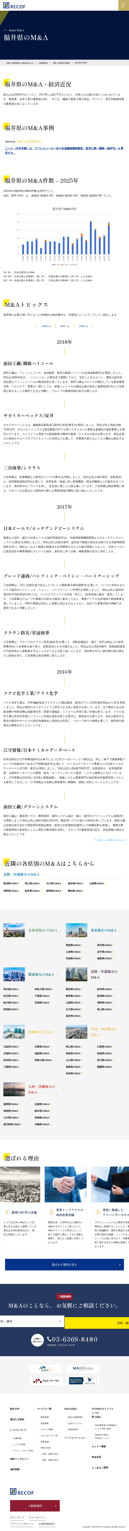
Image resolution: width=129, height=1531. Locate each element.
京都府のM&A (10, 1054)
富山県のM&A (32, 884)
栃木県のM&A (10, 1003)
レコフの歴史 (19, 1442)
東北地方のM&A (104, 930)
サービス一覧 (44, 1414)
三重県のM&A (10, 1067)
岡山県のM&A (73, 1047)
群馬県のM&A (10, 1010)
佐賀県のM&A (42, 1105)
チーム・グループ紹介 (23, 1448)
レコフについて (18, 1429)
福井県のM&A (75, 884)
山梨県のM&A (96, 884)
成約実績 (14, 1462)
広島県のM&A (104, 1047)
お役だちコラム (75, 1427)
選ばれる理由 (17, 1421)
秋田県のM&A (104, 946)
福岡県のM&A (10, 1105)
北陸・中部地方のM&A (70, 63)
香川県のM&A (104, 1061)
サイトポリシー (37, 1510)
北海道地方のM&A (42, 930)
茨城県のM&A (42, 1003)
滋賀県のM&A (42, 1054)
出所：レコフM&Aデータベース (111, 841)
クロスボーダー (48, 1439)
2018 (43, 326)
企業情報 (17, 1436)
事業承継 (45, 1421)
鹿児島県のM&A (11, 1125)
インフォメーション (75, 1440)
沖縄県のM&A (42, 1125)
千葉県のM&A (42, 996)
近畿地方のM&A (41, 1032)
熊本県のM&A (42, 1111)
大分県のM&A (10, 1118)
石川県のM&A (53, 884)
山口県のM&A (73, 1061)
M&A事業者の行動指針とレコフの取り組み (106, 1431)
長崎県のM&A (10, 1111)
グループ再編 (47, 1433)
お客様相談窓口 (47, 1516)
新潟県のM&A (10, 884)
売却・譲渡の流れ (50, 1458)
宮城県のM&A (73, 959)
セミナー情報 (99, 1448)
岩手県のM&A (104, 952)
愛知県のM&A (75, 891)
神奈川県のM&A (43, 990)
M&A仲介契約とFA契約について (102, 1440)
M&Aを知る (70, 1414)
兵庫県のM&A (42, 1047)
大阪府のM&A (10, 1047)
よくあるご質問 (100, 1463)
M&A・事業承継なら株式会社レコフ (23, 63)
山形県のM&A (73, 952)
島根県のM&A (104, 1054)
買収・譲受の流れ (50, 1464)
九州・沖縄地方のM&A (41, 1090)
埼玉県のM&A (10, 996)
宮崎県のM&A (42, 1118)
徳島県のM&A (73, 1067)
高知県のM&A (73, 1074)
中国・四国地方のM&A (104, 1032)
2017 (63, 326)
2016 (83, 326)
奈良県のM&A (10, 1061)
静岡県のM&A (53, 891)
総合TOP (15, 1414)
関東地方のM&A (41, 975)
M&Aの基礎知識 (75, 1421)
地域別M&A (49, 63)
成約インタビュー (19, 1455)
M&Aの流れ (46, 1452)
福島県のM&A (104, 959)
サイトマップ (17, 1510)
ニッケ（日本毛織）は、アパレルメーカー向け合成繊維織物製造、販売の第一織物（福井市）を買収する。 (64, 150)
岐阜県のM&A (32, 891)
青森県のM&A (73, 946)
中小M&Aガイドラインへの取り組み (105, 1418)
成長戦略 (45, 1427)
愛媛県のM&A (104, 1067)
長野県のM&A (10, 891)
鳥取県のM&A (73, 1054)
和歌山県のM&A (43, 1061)
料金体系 (96, 1456)
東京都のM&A (10, 990)
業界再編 (45, 1446)
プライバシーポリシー (22, 1516)
